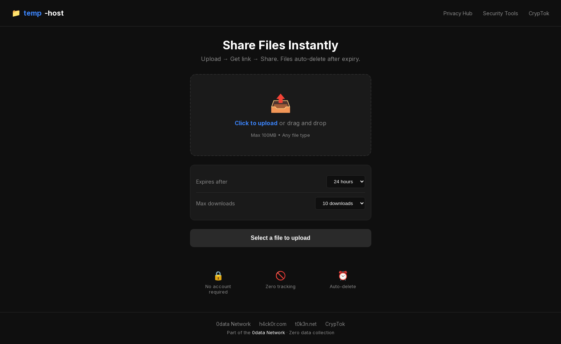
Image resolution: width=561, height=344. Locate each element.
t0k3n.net (306, 324)
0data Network (233, 324)
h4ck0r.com (272, 324)
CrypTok (539, 13)
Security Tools (500, 13)
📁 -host (38, 13)
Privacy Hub (458, 13)
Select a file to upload (280, 238)
